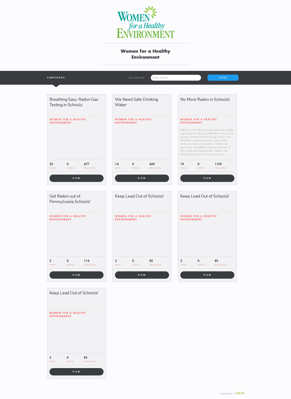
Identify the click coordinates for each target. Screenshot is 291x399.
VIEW (76, 178)
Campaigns (56, 78)
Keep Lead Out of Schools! (139, 196)
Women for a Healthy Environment (67, 121)
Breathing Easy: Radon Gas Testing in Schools (73, 102)
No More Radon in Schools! (205, 99)
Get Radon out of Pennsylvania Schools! (69, 199)
